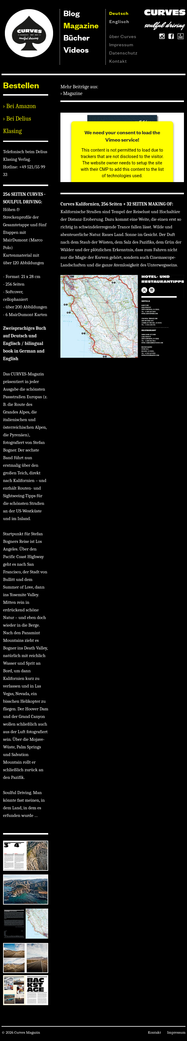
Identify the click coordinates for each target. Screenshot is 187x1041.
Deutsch (119, 13)
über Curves (122, 36)
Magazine (81, 25)
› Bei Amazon (19, 106)
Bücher (76, 37)
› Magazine (71, 93)
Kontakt (118, 61)
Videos (76, 49)
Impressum (121, 44)
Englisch (119, 21)
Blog (71, 13)
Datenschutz (123, 52)
